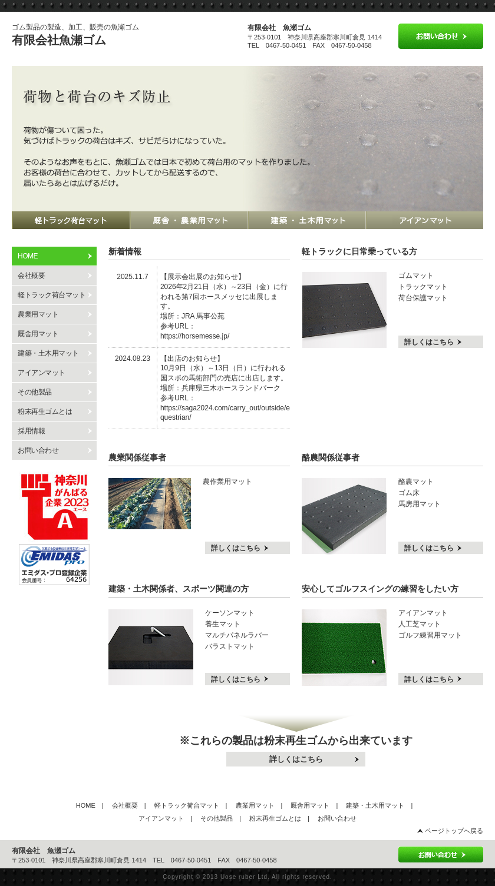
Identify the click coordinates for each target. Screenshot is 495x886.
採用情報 (31, 431)
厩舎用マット (38, 334)
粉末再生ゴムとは (45, 411)
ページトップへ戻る (454, 830)
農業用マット (38, 314)
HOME (85, 805)
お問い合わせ (38, 450)
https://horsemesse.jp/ (194, 336)
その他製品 (35, 392)
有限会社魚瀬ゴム (59, 40)
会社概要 (31, 275)
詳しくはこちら (429, 342)
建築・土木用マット (48, 353)
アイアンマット (41, 373)
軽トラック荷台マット (51, 295)
